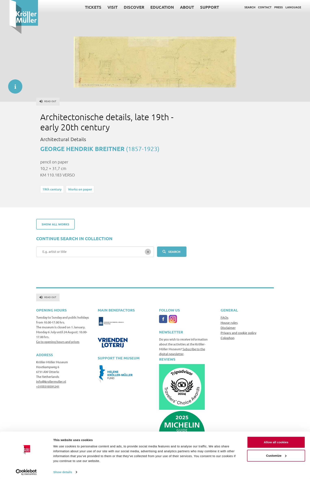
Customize (276, 454)
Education (152, 7)
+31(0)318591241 (47, 386)
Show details (62, 471)
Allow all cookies (276, 441)
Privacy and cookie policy (238, 333)
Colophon (227, 338)
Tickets (83, 7)
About (177, 7)
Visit (103, 7)
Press (269, 7)
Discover (124, 7)
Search (240, 7)
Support (200, 7)
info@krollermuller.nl (51, 381)
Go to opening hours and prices (57, 342)
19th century (52, 189)
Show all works (55, 224)
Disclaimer (228, 327)
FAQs (224, 317)
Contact (255, 7)
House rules (229, 322)
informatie (13, 84)
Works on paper (80, 189)
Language (284, 7)
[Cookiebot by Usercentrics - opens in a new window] (26, 471)
